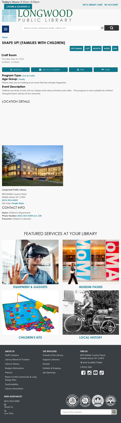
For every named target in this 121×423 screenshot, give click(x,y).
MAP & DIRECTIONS (92, 362)
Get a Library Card (92, 4)
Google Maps (17, 203)
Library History (12, 364)
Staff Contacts (12, 355)
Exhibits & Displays (52, 368)
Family (22, 79)
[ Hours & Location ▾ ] (18, 6)
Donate (46, 364)
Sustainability (11, 384)
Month (97, 48)
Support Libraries (51, 359)
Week (107, 48)
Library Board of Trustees (17, 359)
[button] (28, 2)
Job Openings (49, 372)
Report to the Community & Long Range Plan (21, 378)
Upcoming (76, 48)
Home (5, 37)
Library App (86, 367)
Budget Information (14, 368)
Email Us (9, 407)
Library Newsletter (14, 388)
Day (115, 48)
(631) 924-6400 (10, 200)
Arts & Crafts (28, 75)
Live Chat (8, 413)
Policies (8, 372)
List (87, 48)
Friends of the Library (53, 355)
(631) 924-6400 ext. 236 (30, 215)
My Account (111, 4)
